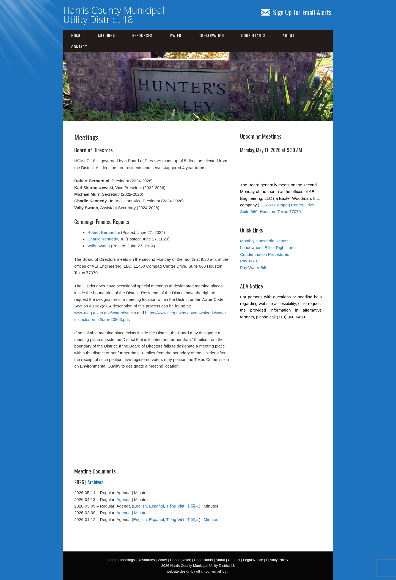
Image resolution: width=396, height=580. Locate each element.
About (289, 35)
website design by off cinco (188, 571)
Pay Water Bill (253, 267)
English (140, 506)
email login (220, 571)
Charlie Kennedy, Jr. (105, 239)
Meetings (106, 35)
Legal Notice (253, 560)
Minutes (141, 512)
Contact (79, 46)
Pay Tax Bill (250, 261)
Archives (95, 482)
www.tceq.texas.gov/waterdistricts (105, 312)
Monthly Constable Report (264, 241)
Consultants (253, 35)
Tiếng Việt (175, 506)
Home (76, 35)
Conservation (211, 35)
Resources (142, 35)
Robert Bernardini (103, 232)
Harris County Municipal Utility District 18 (113, 15)
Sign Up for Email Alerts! (297, 12)
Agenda (123, 499)
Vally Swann (98, 245)
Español (156, 506)
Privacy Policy (277, 560)
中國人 (193, 506)
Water (175, 35)
